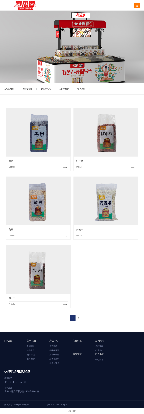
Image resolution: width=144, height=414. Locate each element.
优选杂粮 (53, 346)
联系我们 (99, 354)
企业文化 (31, 350)
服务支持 (77, 354)
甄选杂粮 (81, 89)
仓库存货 (31, 354)
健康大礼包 (46, 89)
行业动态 (99, 350)
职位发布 (99, 360)
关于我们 (31, 340)
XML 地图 (72, 411)
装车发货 (31, 359)
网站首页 (8, 340)
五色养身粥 (64, 89)
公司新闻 (99, 346)
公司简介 (31, 346)
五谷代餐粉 (9, 89)
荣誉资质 (77, 340)
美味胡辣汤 (27, 89)
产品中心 (53, 340)
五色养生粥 (54, 359)
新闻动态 (99, 340)
